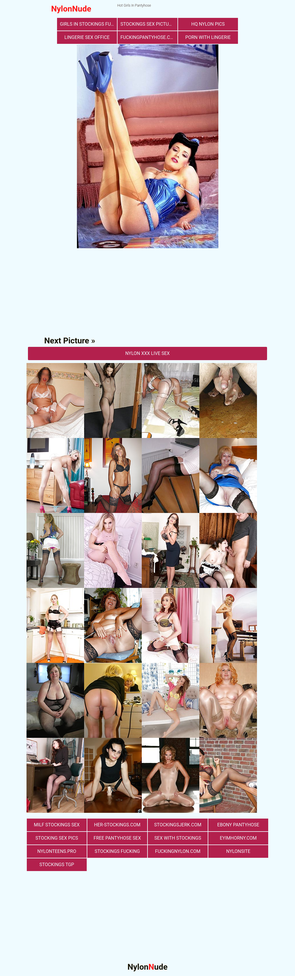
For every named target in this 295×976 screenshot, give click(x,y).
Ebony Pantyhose (238, 825)
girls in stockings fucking (88, 24)
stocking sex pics (56, 838)
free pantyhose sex (117, 838)
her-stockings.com (117, 825)
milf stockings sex (57, 825)
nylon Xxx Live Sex (147, 353)
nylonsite (238, 851)
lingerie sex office (87, 37)
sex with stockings (177, 838)
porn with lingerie (207, 37)
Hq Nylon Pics (208, 24)
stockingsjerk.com (177, 825)
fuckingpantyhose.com (148, 37)
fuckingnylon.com (177, 851)
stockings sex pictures (148, 24)
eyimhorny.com (238, 838)
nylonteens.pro (56, 851)
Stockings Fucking (117, 851)
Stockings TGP (56, 864)
